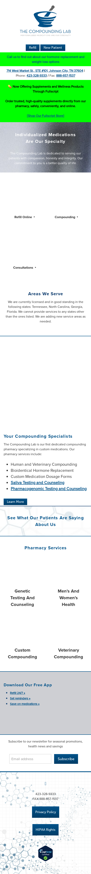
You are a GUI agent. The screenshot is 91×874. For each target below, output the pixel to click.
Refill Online (23, 217)
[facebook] (45, 783)
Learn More (15, 501)
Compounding (65, 217)
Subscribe (66, 759)
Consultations (23, 267)
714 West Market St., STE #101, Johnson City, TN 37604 (44, 70)
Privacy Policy (45, 812)
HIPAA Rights (45, 829)
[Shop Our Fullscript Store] (45, 115)
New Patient (53, 47)
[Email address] (30, 759)
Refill (32, 47)
